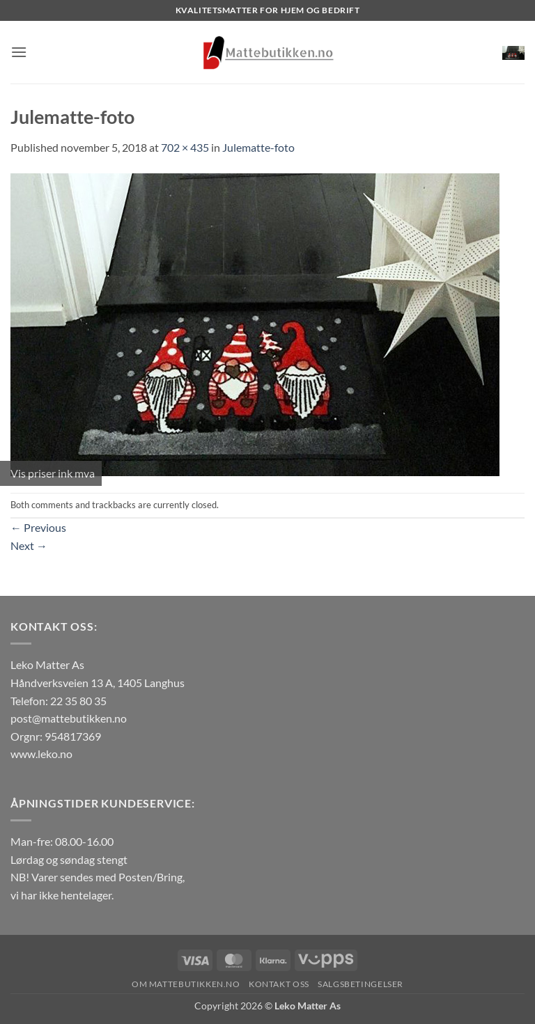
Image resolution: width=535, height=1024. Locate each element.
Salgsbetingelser (360, 984)
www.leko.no (41, 753)
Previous (38, 527)
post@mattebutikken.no (68, 718)
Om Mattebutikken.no (186, 984)
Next (28, 545)
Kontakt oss (279, 984)
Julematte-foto (258, 147)
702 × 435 (185, 147)
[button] (18, 52)
